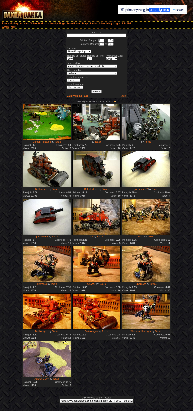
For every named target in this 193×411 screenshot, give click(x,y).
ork (91, 236)
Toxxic (58, 142)
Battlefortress (91, 189)
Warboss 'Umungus (141, 331)
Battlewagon (41, 189)
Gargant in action (42, 142)
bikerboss (42, 284)
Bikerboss (141, 284)
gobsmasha (42, 236)
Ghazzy (91, 284)
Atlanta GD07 (42, 378)
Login (123, 96)
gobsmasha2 (141, 189)
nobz (141, 236)
